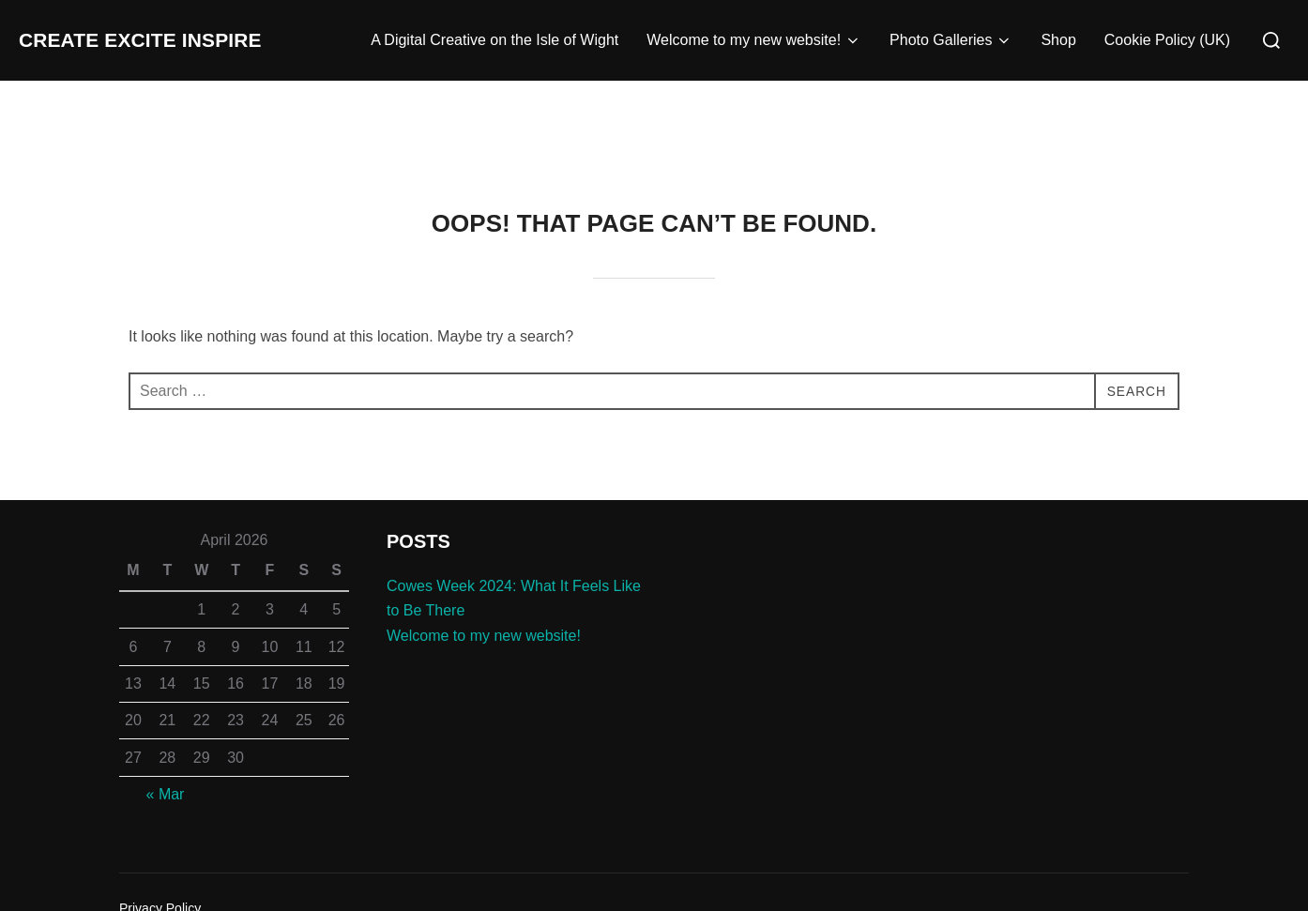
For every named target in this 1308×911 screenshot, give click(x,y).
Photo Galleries (951, 40)
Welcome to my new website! (753, 40)
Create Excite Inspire (177, 40)
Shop (1058, 40)
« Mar (165, 794)
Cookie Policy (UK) (1167, 40)
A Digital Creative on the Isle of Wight (494, 40)
